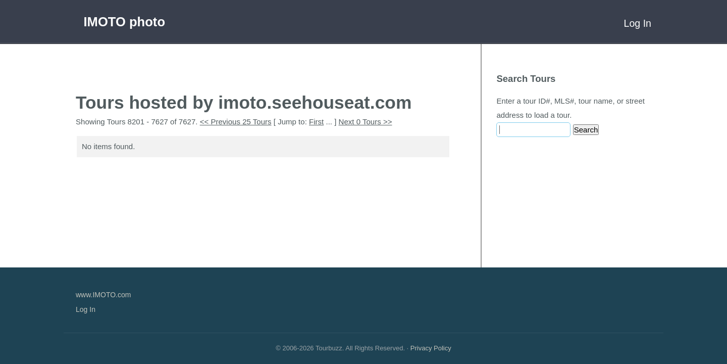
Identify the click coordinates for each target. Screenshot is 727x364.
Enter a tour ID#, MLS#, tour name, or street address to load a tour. (570, 108)
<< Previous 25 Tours (236, 121)
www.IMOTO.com (103, 295)
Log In (637, 23)
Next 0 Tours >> (365, 121)
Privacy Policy (430, 348)
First (316, 121)
